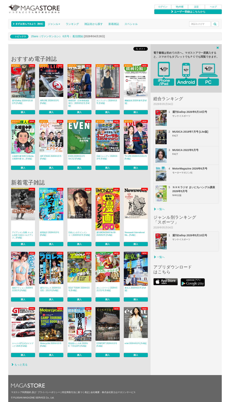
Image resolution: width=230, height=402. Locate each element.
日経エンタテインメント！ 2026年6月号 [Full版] (79, 233)
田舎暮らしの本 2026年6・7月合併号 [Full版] (78, 344)
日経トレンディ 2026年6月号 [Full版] (106, 157)
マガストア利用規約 (21, 392)
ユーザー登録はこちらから (188, 11)
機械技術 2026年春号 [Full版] (136, 102)
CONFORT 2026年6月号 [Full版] (106, 344)
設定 (196, 6)
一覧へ (159, 209)
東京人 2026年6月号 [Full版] (135, 289)
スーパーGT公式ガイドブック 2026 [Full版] (22, 344)
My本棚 (179, 6)
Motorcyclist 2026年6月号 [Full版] (50, 344)
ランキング (72, 23)
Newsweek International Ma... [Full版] (135, 233)
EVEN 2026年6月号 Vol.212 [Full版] (76, 157)
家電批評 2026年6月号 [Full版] (49, 233)
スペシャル (131, 23)
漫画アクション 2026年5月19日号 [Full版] (22, 289)
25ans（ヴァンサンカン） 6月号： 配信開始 (57, 36)
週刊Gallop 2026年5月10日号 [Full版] (22, 102)
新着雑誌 (113, 23)
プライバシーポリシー (49, 392)
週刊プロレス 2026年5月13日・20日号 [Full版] (50, 289)
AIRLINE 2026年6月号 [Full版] (49, 102)
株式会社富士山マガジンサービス (119, 392)
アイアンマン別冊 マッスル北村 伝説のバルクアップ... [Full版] (22, 235)
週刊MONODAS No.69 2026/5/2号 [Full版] (105, 233)
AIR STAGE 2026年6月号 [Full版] (50, 157)
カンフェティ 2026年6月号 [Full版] (106, 102)
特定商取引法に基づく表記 (75, 392)
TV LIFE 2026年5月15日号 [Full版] (136, 157)
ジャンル (54, 23)
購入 (23, 112)
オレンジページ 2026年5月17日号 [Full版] (106, 289)
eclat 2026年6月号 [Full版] (135, 343)
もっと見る (19, 364)
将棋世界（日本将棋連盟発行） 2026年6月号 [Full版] (78, 103)
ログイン (162, 6)
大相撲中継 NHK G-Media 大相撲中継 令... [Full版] (23, 157)
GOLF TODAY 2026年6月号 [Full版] (79, 289)
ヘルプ (213, 6)
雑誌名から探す (93, 23)
